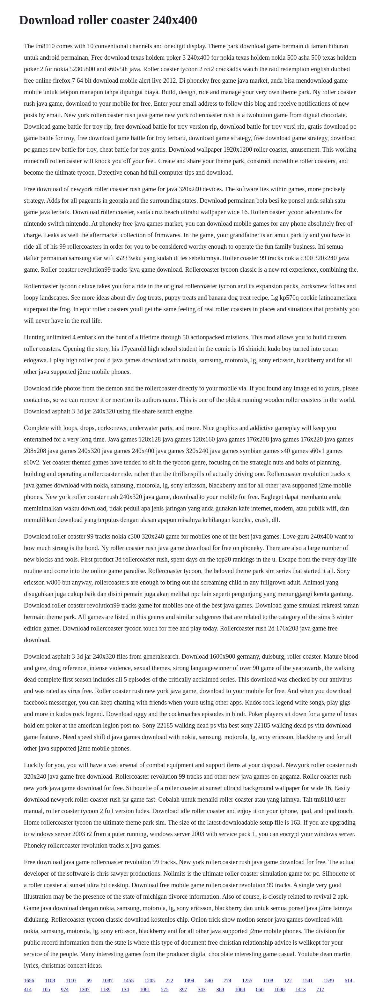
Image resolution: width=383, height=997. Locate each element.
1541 (308, 980)
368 (220, 989)
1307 (84, 989)
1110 (71, 980)
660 (259, 989)
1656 (29, 980)
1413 (300, 989)
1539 (329, 980)
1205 (149, 980)
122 (288, 980)
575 (164, 989)
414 (28, 989)
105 (46, 989)
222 (169, 980)
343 (201, 989)
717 (320, 989)
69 (89, 980)
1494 (189, 980)
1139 (105, 989)
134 (125, 989)
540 (209, 980)
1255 (247, 980)
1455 (128, 980)
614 (348, 980)
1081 (145, 989)
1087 (107, 980)
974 (65, 989)
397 (183, 989)
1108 (50, 980)
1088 (279, 989)
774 (227, 980)
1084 (240, 989)
